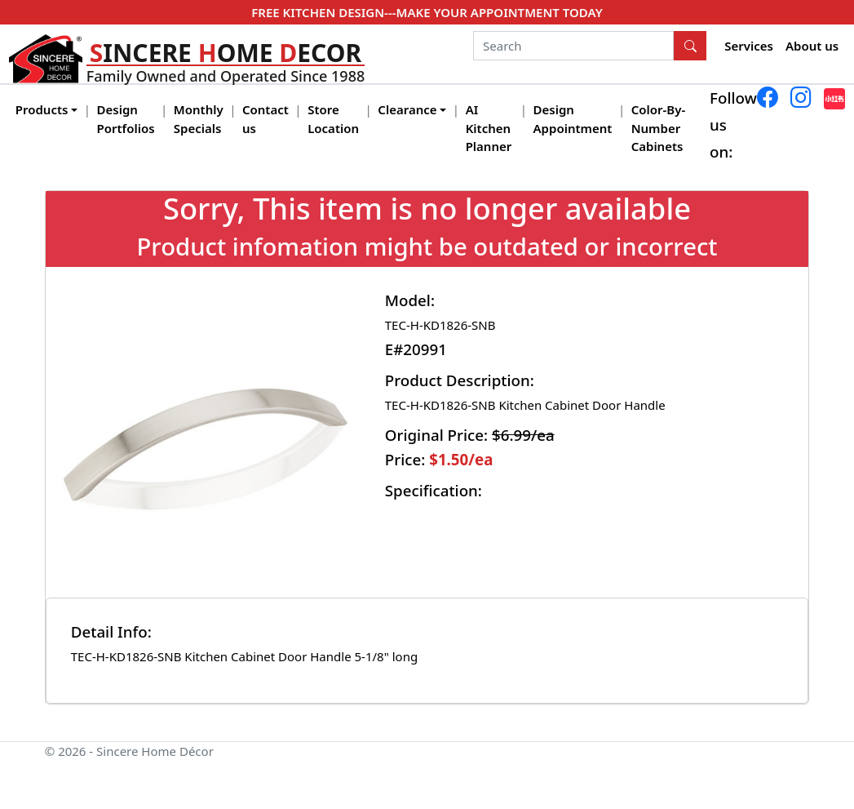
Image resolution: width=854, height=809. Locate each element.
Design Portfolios (126, 118)
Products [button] (42, 109)
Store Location (333, 118)
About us (812, 46)
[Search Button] (690, 45)
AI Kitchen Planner (489, 127)
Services (748, 46)
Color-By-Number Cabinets (658, 127)
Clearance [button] (407, 109)
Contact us (265, 118)
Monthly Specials (198, 118)
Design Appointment (573, 118)
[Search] (574, 45)
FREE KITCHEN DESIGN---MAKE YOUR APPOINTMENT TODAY (426, 12)
